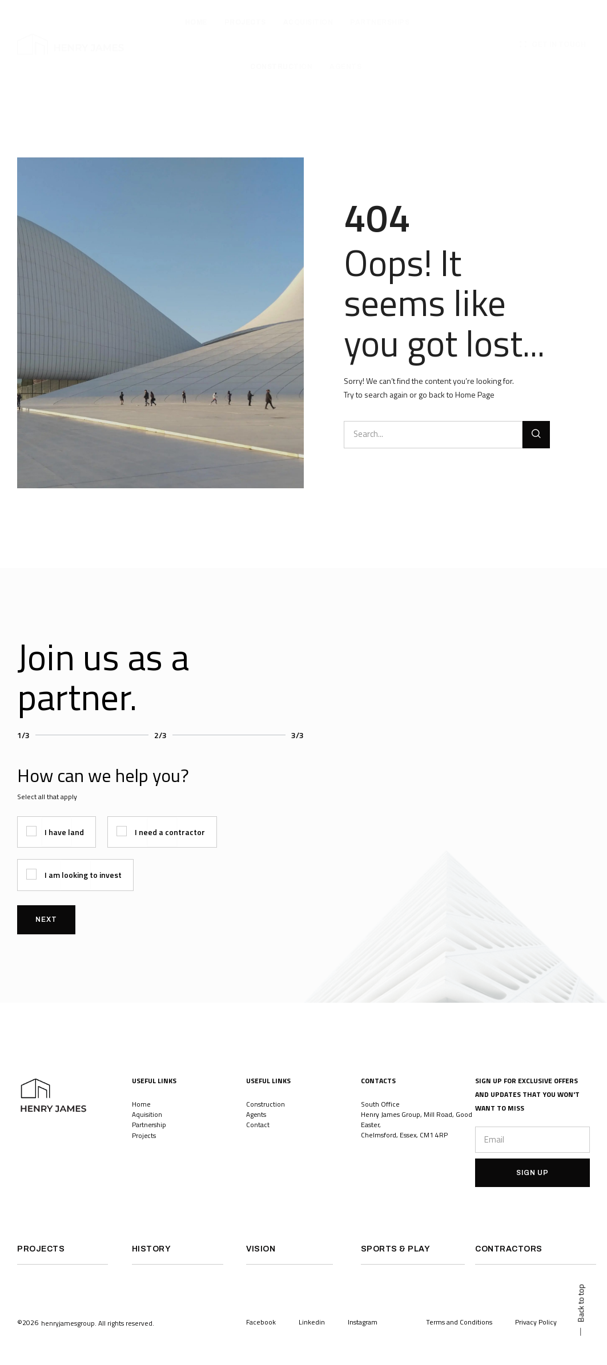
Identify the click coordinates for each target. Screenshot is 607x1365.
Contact (258, 1124)
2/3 (160, 735)
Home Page (475, 394)
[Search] (536, 434)
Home (141, 1104)
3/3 (297, 735)
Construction (265, 1104)
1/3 (23, 735)
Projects (145, 1134)
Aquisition (147, 1114)
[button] (97, 1336)
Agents (256, 1114)
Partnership (149, 1124)
